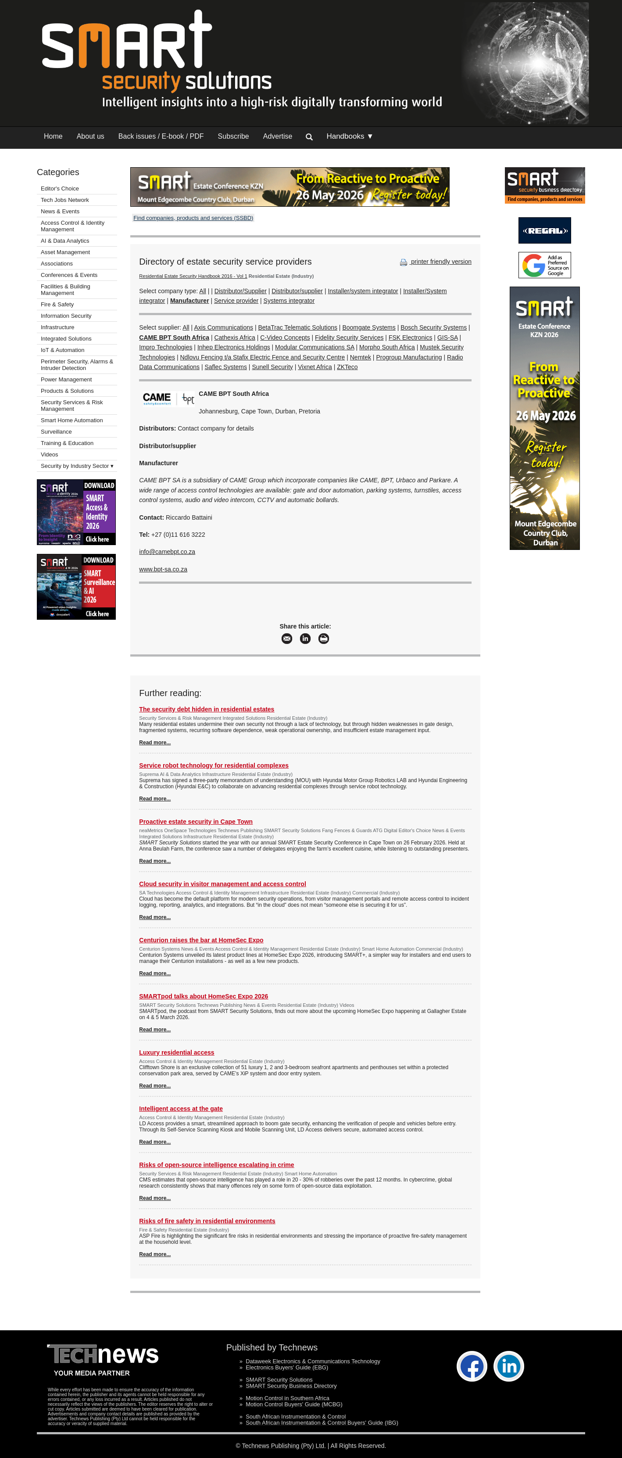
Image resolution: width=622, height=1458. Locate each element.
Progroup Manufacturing (409, 357)
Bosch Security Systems (433, 327)
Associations (57, 263)
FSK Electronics (411, 337)
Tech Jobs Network (65, 200)
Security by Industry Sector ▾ (77, 466)
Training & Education (67, 443)
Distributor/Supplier (240, 290)
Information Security (66, 315)
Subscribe (233, 136)
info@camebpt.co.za (167, 551)
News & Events (60, 211)
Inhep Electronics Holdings (233, 347)
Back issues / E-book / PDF (161, 136)
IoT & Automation (63, 350)
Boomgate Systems (368, 327)
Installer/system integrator (363, 290)
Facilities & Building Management (65, 289)
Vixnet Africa (315, 366)
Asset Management (65, 252)
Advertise (278, 136)
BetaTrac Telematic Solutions (297, 327)
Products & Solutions (67, 391)
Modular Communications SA (314, 347)
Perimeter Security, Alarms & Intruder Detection (77, 364)
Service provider (236, 300)
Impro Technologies (165, 347)
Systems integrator (289, 300)
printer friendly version (435, 261)
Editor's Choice (60, 188)
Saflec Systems (225, 366)
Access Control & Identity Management (72, 226)
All (202, 290)
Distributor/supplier (297, 290)
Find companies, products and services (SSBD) (193, 218)
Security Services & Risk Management (72, 405)
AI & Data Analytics (65, 240)
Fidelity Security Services (349, 337)
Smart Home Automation (72, 420)
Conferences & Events (69, 275)
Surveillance (56, 431)
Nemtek (360, 357)
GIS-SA (447, 337)
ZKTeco (347, 366)
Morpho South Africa (387, 347)
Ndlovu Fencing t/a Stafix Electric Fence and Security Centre (262, 357)
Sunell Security (272, 366)
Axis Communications (223, 327)
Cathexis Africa (234, 337)
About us (90, 136)
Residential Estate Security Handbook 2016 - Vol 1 (193, 276)
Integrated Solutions (66, 338)
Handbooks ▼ (350, 136)
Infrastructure (58, 327)
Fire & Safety (57, 304)
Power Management (66, 379)
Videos (49, 454)
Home (53, 136)
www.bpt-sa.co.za (163, 569)
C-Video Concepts (285, 337)
